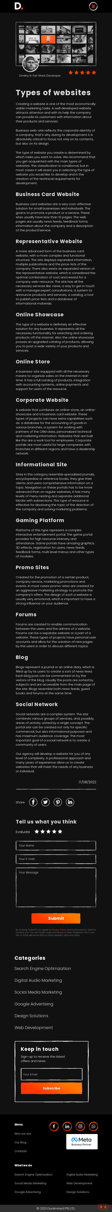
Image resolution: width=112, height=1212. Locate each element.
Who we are (23, 1134)
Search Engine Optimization (43, 968)
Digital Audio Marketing (38, 980)
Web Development (34, 1028)
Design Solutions (31, 1016)
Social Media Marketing (38, 992)
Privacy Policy (59, 929)
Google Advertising (34, 1004)
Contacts (21, 1151)
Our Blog (20, 1142)
